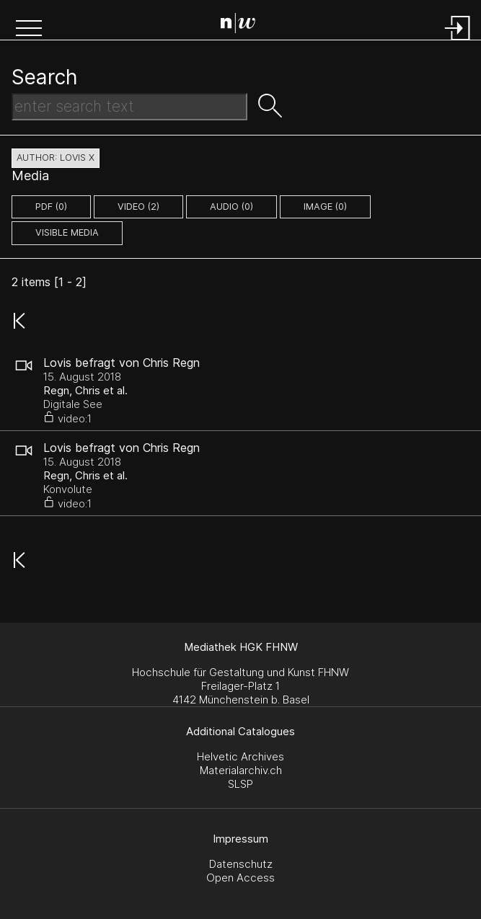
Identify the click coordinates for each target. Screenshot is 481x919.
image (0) (325, 206)
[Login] (458, 41)
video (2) (138, 206)
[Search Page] (243, 25)
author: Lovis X (55, 157)
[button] (29, 29)
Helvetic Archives (240, 756)
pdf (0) (51, 206)
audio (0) (231, 206)
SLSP (240, 784)
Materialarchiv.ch (241, 770)
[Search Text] (129, 106)
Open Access (240, 877)
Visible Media (67, 232)
